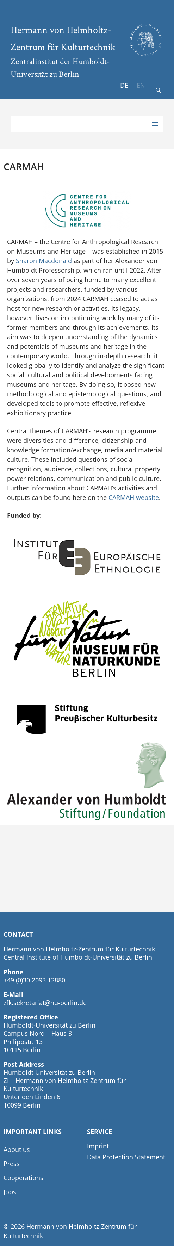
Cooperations (23, 1177)
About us (17, 1149)
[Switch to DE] (124, 85)
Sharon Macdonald (44, 260)
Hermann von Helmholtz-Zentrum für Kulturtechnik (63, 38)
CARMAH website (133, 497)
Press (12, 1163)
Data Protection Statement (126, 1157)
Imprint (98, 1146)
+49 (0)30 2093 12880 (34, 980)
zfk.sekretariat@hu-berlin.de (45, 1002)
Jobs (10, 1192)
